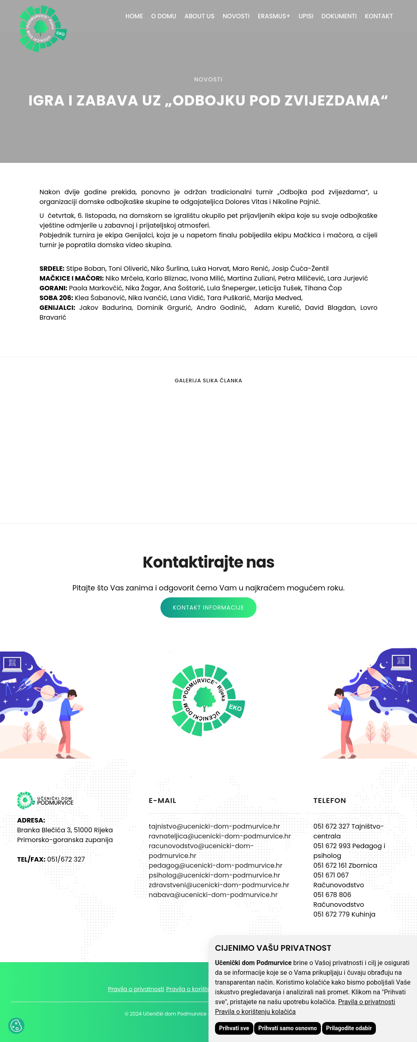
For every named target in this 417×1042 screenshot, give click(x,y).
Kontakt (379, 16)
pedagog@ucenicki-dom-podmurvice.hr (215, 865)
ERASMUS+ (274, 16)
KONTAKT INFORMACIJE (208, 607)
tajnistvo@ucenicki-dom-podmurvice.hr (214, 826)
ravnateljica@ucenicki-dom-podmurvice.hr (220, 836)
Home (134, 16)
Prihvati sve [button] (234, 1028)
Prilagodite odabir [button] (349, 1028)
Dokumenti (339, 16)
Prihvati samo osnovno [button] (287, 1028)
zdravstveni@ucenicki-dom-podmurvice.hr (219, 885)
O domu (163, 16)
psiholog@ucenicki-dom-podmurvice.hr (214, 875)
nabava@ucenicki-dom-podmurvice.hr (213, 894)
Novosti (236, 16)
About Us (199, 16)
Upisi (305, 16)
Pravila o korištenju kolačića (255, 1012)
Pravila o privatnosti (366, 1002)
